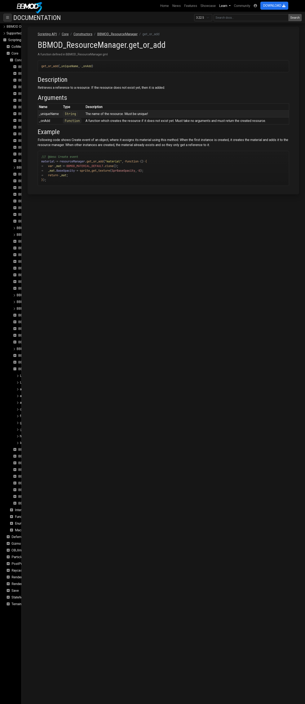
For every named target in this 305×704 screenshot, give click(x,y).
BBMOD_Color (29, 121)
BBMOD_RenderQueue (35, 356)
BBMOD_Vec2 (28, 476)
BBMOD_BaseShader (34, 107)
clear (23, 409)
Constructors (24, 60)
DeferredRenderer (25, 537)
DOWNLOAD (274, 6)
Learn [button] (223, 6)
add (22, 389)
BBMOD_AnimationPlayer (37, 80)
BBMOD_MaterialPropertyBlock (41, 248)
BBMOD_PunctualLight (35, 322)
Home (165, 5)
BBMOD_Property (31, 315)
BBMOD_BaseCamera (34, 87)
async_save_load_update (39, 403)
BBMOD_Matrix (29, 255)
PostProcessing (24, 564)
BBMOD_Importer (31, 215)
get (22, 423)
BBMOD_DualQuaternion (36, 188)
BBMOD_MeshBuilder (34, 268)
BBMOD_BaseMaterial (34, 94)
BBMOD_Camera (30, 114)
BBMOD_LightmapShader (35, 235)
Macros (20, 530)
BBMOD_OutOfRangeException (39, 302)
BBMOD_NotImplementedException (43, 295)
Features (190, 6)
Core (15, 53)
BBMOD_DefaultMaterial (36, 147)
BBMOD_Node (29, 288)
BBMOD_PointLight (31, 309)
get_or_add (28, 429)
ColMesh (18, 47)
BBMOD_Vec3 (28, 483)
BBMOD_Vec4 (28, 490)
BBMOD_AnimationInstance (38, 74)
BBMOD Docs (16, 27)
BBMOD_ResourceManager (38, 369)
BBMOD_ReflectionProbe (37, 342)
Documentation (37, 18)
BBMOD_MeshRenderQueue (39, 275)
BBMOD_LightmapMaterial (36, 228)
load (23, 443)
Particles (18, 557)
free (23, 416)
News (176, 6)
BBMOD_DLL (28, 181)
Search (295, 17)
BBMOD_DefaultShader (35, 161)
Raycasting (20, 570)
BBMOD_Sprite (29, 463)
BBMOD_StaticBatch (33, 470)
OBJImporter (21, 550)
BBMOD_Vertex (29, 497)
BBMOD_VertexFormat (35, 503)
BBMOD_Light (28, 221)
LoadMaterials (30, 376)
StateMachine (22, 597)
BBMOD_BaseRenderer (35, 100)
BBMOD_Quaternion (33, 329)
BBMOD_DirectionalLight (36, 174)
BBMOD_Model (29, 282)
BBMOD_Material (31, 241)
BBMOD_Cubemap (32, 127)
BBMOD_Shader (30, 450)
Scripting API (17, 40)
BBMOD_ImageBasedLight (38, 208)
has (22, 436)
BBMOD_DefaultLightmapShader (42, 141)
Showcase (208, 6)
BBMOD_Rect (28, 335)
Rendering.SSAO (24, 577)
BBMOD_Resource (32, 362)
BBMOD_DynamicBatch (35, 194)
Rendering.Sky (22, 584)
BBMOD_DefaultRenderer (37, 154)
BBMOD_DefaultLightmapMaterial (43, 134)
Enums (20, 523)
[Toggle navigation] (7, 18)
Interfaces (22, 510)
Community (242, 6)
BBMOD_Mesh (29, 262)
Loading (26, 382)
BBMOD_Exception (32, 201)
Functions (22, 517)
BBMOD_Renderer (30, 349)
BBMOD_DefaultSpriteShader (38, 168)
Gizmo (16, 544)
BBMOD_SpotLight (32, 456)
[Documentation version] (203, 17)
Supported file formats (23, 33)
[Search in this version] (251, 17)
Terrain (16, 604)
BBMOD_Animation (32, 67)
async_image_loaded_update (41, 396)
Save (15, 591)
